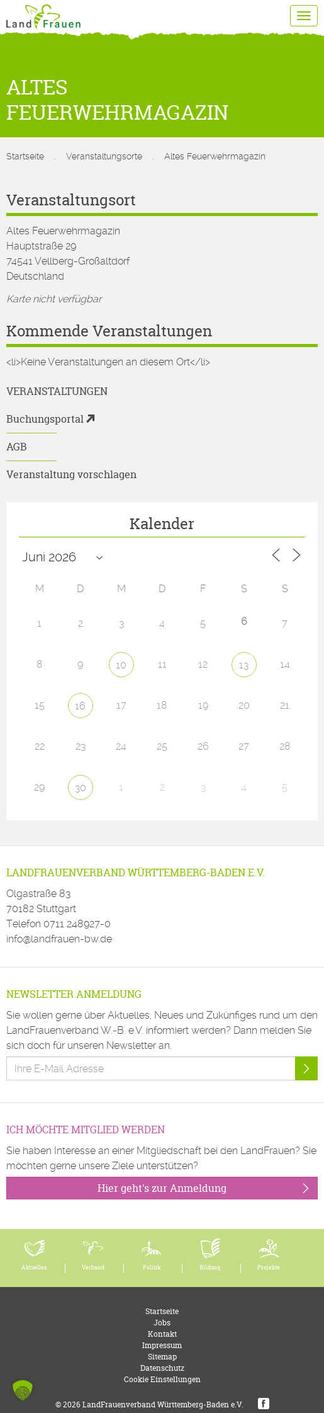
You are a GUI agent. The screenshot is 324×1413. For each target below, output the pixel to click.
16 (80, 706)
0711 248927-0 (77, 924)
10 (121, 665)
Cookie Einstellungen (162, 1379)
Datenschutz (162, 1368)
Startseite (25, 156)
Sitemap (162, 1356)
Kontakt (162, 1334)
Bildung (209, 1267)
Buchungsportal (45, 419)
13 (244, 665)
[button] (22, 1390)
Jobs (162, 1322)
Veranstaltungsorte (104, 156)
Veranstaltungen (57, 391)
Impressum (162, 1345)
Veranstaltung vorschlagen (71, 474)
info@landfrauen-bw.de (59, 939)
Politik (151, 1267)
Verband (93, 1267)
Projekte (268, 1267)
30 (80, 788)
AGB (16, 447)
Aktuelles (34, 1267)
